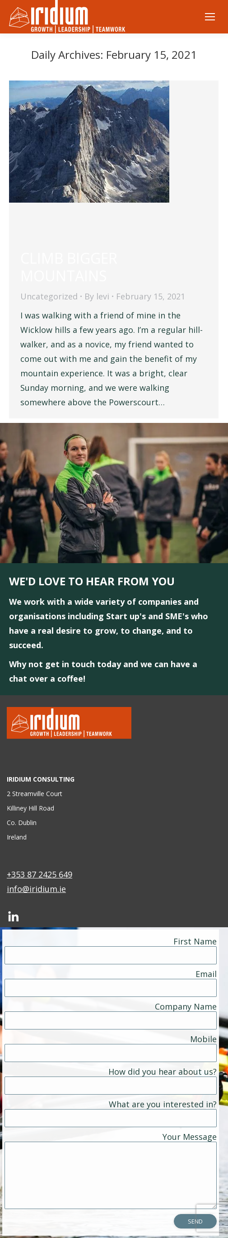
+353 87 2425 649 (39, 874)
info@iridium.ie (36, 888)
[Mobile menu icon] (210, 17)
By (96, 296)
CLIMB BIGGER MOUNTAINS (68, 266)
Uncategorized (49, 296)
